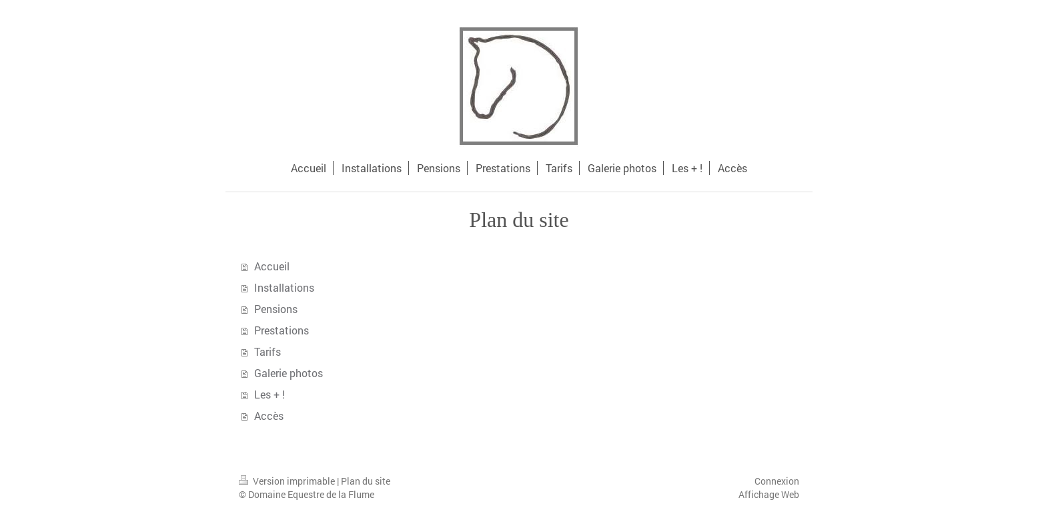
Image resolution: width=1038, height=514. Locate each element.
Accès (269, 416)
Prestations (281, 330)
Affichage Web (768, 494)
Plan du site (365, 481)
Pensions (276, 309)
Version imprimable (288, 481)
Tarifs (267, 351)
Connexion (776, 481)
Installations (284, 287)
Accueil (272, 266)
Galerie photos (288, 373)
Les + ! (269, 394)
